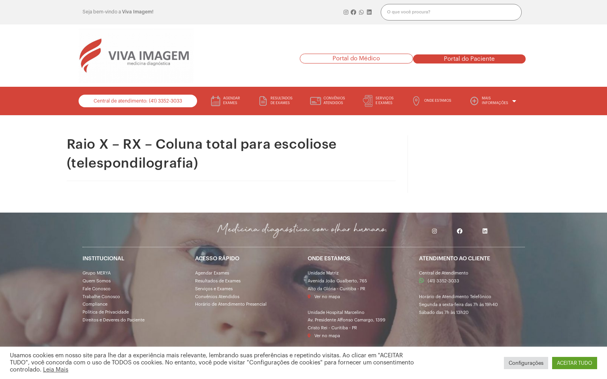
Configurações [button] (526, 363)
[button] (356, 58)
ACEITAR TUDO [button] (574, 363)
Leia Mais (55, 370)
